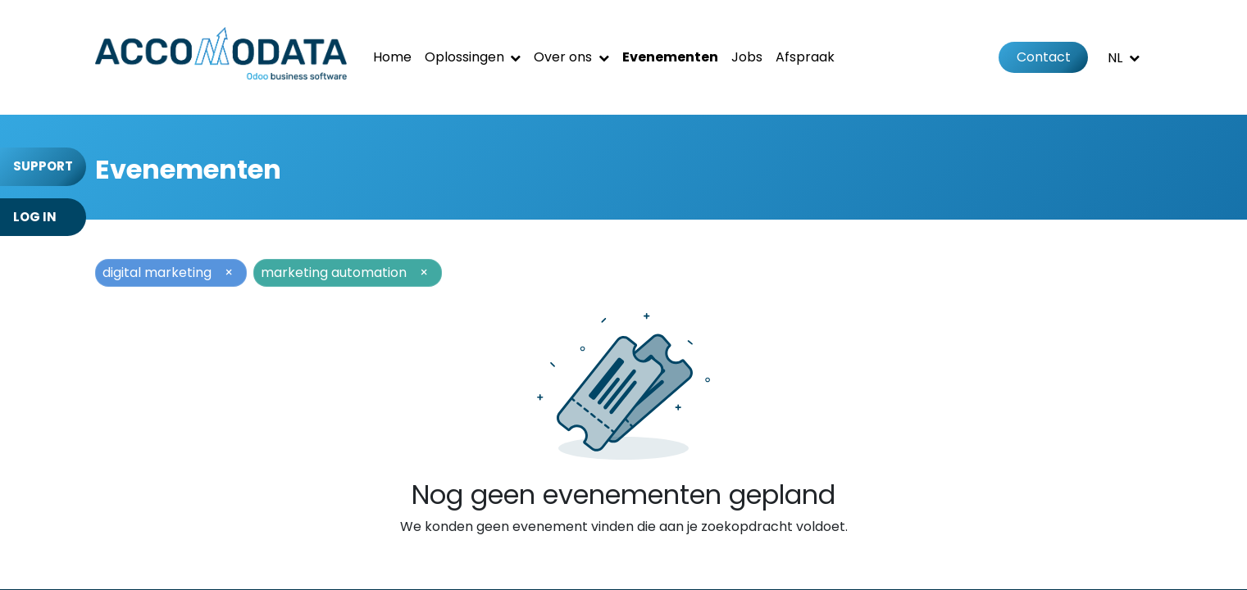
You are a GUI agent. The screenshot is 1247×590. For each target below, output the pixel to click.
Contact (1044, 57)
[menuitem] (392, 57)
